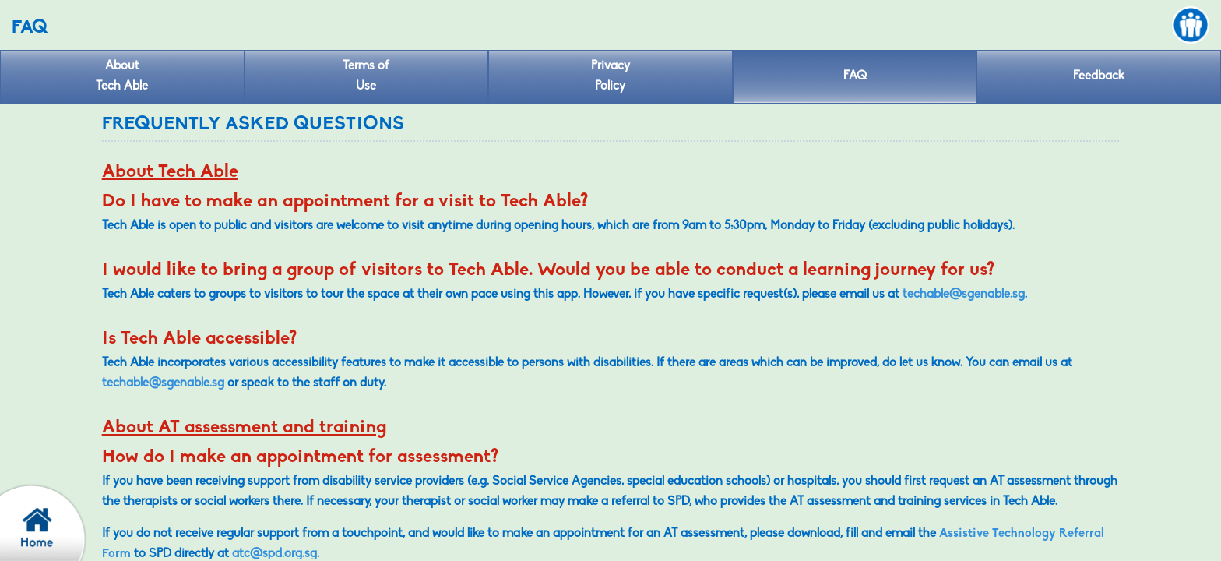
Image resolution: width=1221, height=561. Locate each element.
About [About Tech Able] (122, 78)
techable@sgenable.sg (964, 294)
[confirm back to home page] (50, 522)
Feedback (1098, 76)
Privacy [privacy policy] (610, 78)
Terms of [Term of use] (366, 78)
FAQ (855, 76)
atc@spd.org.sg (274, 554)
